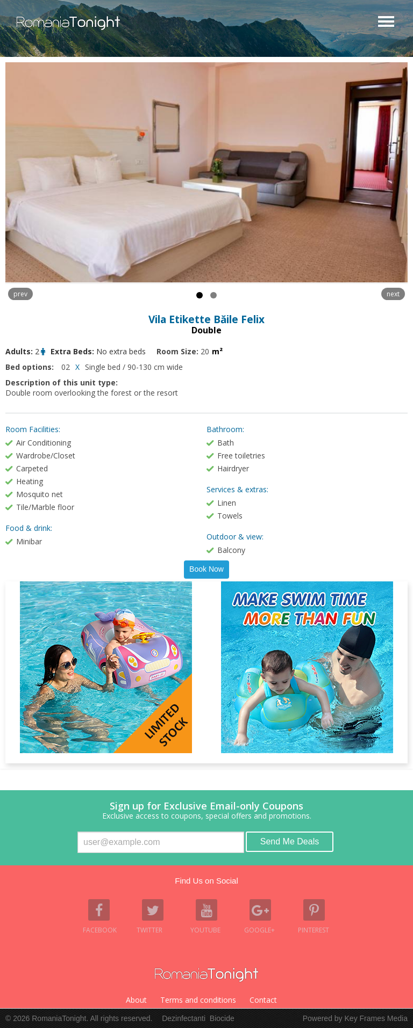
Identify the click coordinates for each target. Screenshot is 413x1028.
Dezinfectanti (183, 1018)
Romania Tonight (206, 974)
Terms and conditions (198, 1000)
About (136, 1000)
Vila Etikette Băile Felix (206, 319)
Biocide (222, 1018)
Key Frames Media (376, 1018)
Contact (263, 1000)
